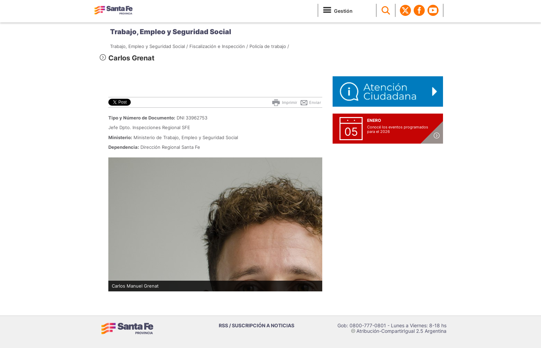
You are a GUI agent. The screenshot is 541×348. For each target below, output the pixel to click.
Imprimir (284, 102)
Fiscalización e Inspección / (218, 46)
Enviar (310, 102)
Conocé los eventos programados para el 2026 (397, 129)
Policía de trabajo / (269, 46)
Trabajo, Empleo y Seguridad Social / (149, 46)
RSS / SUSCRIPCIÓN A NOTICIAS (256, 325)
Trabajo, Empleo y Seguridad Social (170, 32)
